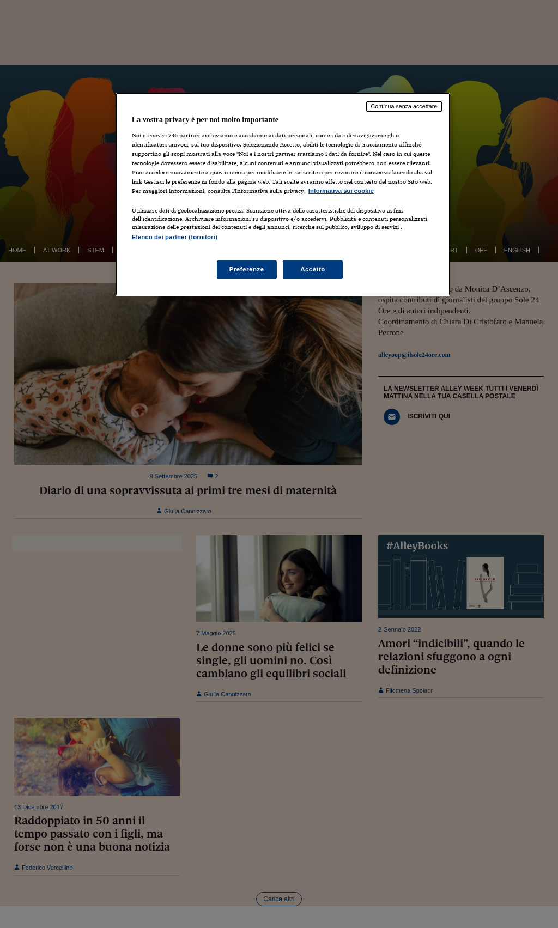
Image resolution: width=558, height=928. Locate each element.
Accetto (312, 269)
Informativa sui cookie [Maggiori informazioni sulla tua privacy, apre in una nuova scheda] (341, 190)
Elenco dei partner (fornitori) (174, 237)
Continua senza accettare (404, 106)
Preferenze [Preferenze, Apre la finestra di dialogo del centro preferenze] (246, 269)
